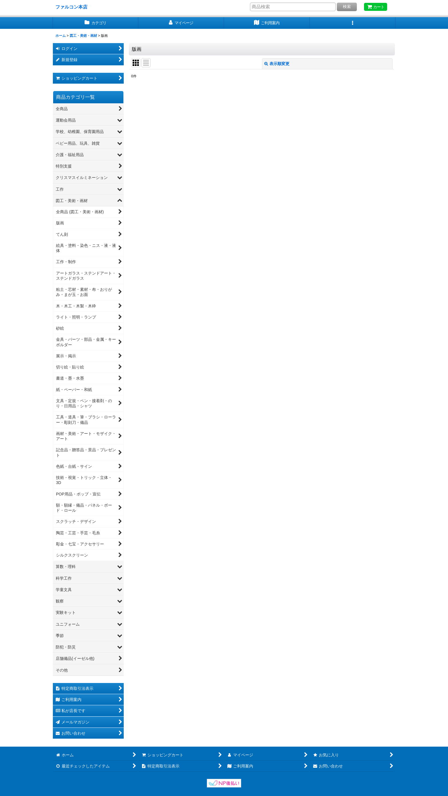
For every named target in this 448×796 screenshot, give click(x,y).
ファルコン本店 (73, 6)
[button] (352, 23)
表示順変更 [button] (276, 63)
